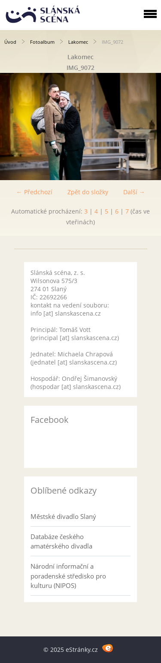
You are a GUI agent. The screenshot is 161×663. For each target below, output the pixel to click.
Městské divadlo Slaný (63, 516)
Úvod (10, 42)
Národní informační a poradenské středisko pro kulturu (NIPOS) (68, 575)
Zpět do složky (87, 192)
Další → (134, 192)
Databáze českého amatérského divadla (61, 541)
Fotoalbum (42, 42)
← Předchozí (34, 192)
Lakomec (78, 42)
